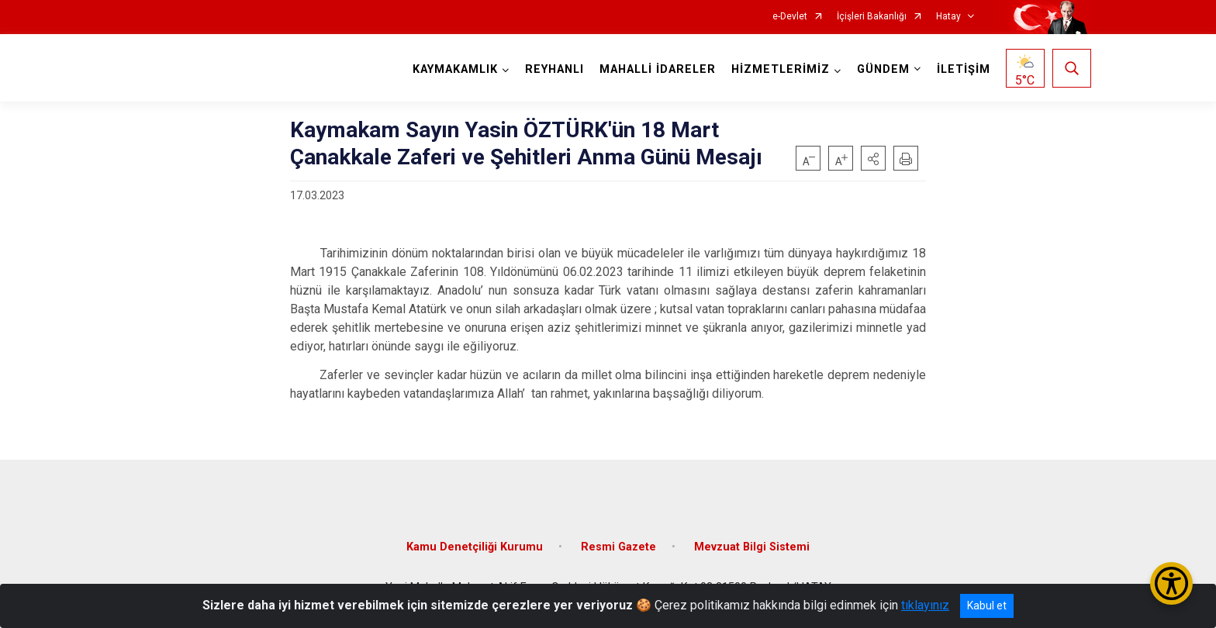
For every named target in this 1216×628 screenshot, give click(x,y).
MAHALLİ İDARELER (657, 69)
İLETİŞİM (963, 69)
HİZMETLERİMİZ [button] (780, 69)
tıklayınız (925, 605)
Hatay (948, 17)
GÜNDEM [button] (883, 69)
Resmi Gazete (618, 547)
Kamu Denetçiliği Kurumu (474, 547)
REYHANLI (554, 69)
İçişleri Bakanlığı (872, 17)
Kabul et (987, 605)
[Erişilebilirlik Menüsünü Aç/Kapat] (1171, 583)
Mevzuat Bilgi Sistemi (752, 547)
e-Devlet (789, 17)
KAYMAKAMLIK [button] (455, 69)
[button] (873, 158)
